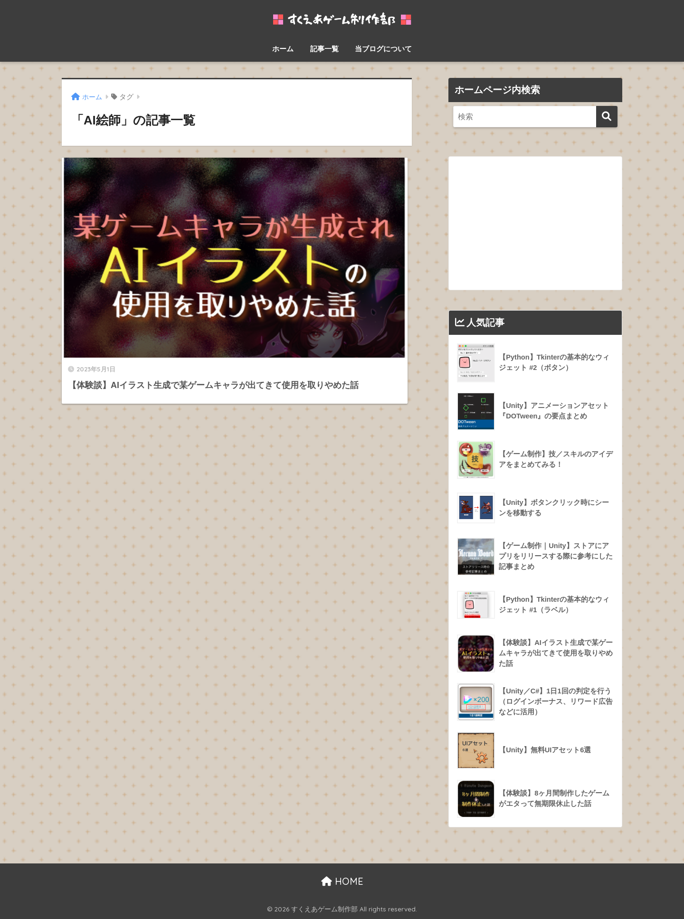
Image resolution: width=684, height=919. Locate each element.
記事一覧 (324, 49)
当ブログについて (383, 49)
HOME (342, 881)
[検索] (607, 116)
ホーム (283, 49)
